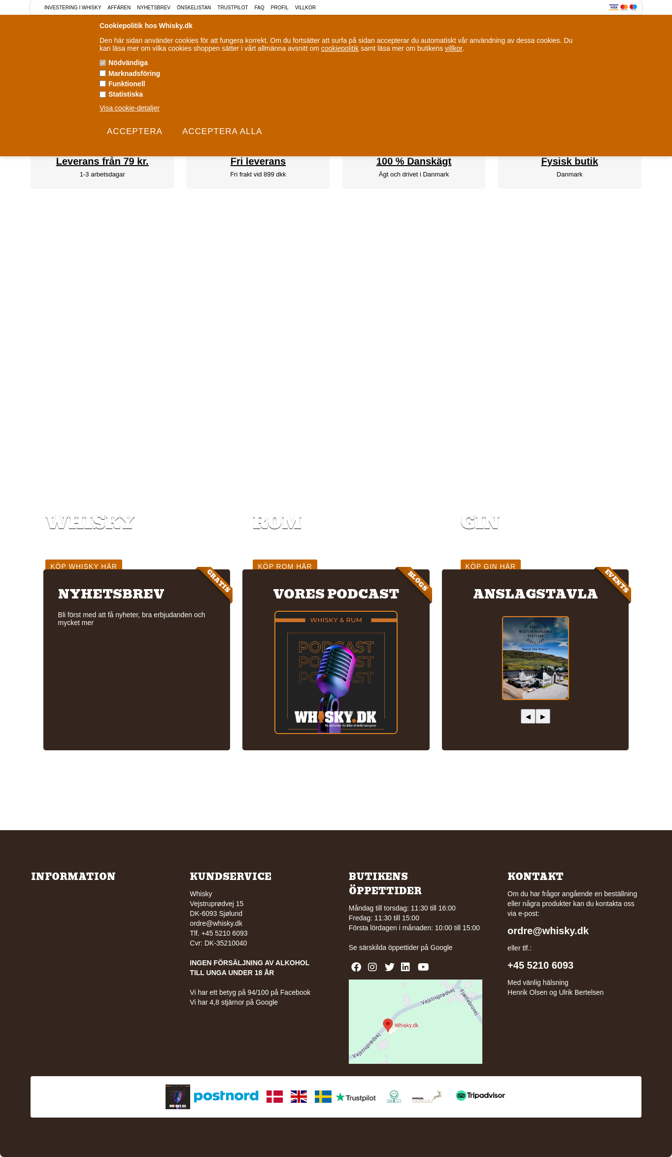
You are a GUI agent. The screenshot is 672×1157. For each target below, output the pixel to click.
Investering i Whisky (72, 7)
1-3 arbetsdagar (102, 174)
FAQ (260, 7)
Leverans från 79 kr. (102, 161)
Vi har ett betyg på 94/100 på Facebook (250, 992)
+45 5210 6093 (540, 965)
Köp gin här (491, 566)
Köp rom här (285, 566)
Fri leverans (258, 161)
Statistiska (125, 94)
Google (442, 947)
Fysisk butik (569, 161)
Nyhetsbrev (153, 7)
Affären (119, 7)
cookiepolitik (340, 48)
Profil (280, 7)
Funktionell (126, 84)
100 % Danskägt (413, 161)
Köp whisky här (83, 566)
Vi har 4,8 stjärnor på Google (234, 1002)
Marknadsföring (134, 73)
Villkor (305, 7)
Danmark (570, 174)
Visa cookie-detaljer (130, 108)
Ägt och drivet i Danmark (414, 174)
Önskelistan (194, 7)
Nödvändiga (128, 63)
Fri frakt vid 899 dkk (258, 174)
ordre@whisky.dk (216, 923)
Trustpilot (232, 7)
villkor (453, 48)
